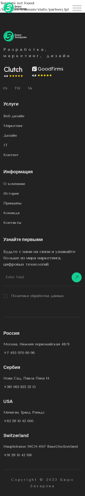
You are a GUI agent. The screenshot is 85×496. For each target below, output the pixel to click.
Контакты (12, 222)
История (11, 193)
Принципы (12, 203)
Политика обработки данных (33, 296)
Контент (11, 155)
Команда (11, 213)
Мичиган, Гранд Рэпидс (24, 412)
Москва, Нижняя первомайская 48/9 (36, 344)
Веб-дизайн (13, 116)
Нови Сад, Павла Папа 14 (26, 378)
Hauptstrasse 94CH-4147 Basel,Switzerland (40, 446)
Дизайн (10, 135)
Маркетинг (13, 126)
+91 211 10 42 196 (17, 455)
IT (5, 145)
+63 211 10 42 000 (18, 421)
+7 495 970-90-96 (19, 353)
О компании (14, 184)
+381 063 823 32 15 (19, 387)
